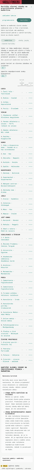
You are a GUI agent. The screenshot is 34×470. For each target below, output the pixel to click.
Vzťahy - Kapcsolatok (6, 103)
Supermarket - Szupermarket (8, 178)
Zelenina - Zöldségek (6, 204)
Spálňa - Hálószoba (10, 166)
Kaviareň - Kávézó (9, 220)
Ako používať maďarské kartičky (15, 60)
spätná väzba (13, 465)
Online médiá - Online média (8, 320)
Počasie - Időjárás (10, 355)
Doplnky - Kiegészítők (6, 137)
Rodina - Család (9, 98)
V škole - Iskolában (6, 238)
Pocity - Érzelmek (9, 108)
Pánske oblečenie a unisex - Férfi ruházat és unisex (10, 124)
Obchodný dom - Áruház (8, 191)
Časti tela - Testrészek (7, 93)
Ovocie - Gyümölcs (9, 199)
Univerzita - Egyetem (7, 251)
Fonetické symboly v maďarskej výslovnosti (13, 459)
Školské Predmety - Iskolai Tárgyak (10, 245)
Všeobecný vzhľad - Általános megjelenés (10, 116)
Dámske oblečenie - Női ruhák (10, 131)
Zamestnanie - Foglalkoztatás (8, 288)
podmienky (19, 468)
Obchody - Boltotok (10, 173)
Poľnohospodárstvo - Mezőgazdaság (9, 326)
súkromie (28, 468)
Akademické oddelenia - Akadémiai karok (8, 259)
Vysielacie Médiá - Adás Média (10, 313)
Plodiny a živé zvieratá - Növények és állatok (9, 333)
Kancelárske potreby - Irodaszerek (7, 306)
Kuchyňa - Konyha (9, 162)
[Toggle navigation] (30, 2)
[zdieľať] (1, 466)
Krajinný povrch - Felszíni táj (9, 343)
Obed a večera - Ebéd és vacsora (9, 230)
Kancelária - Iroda (10, 299)
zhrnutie (30, 92)
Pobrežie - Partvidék (6, 350)
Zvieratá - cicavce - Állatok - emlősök (10, 360)
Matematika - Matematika (7, 273)
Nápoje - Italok (9, 214)
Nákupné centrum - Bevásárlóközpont (9, 185)
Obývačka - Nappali (10, 158)
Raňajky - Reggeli (9, 224)
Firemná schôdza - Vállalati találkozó (9, 294)
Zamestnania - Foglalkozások (8, 281)
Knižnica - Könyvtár (6, 266)
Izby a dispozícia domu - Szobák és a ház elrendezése (9, 147)
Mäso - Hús (6, 209)
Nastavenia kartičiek (10, 376)
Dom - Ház (6, 154)
